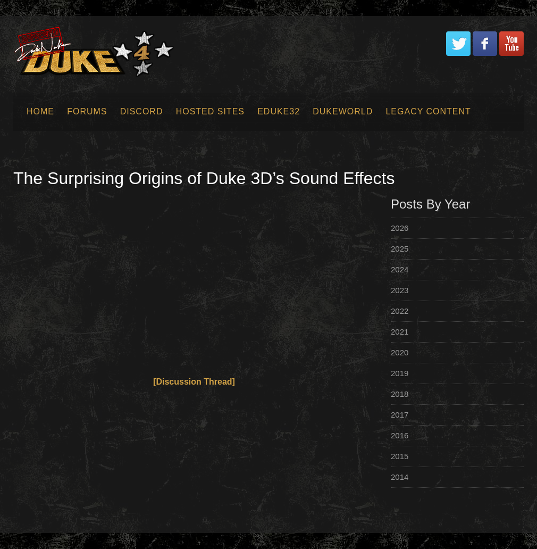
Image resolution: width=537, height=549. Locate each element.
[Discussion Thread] (194, 381)
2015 (399, 456)
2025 (399, 248)
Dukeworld (343, 111)
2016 (399, 435)
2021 (399, 331)
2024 (399, 269)
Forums (87, 111)
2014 (399, 476)
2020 (399, 352)
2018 (399, 393)
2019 (399, 373)
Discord (141, 111)
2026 (399, 227)
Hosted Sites (210, 111)
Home (40, 111)
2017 (399, 414)
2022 (399, 310)
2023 (399, 290)
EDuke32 (278, 111)
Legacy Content (428, 111)
